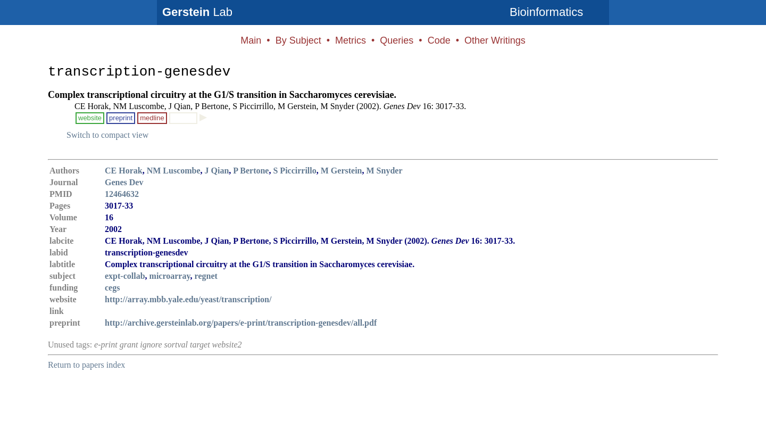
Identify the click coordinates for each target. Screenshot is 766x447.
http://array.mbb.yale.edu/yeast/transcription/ (188, 299)
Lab (197, 12)
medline (152, 118)
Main (250, 40)
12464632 (122, 193)
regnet (206, 275)
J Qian (217, 170)
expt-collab (125, 275)
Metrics (350, 40)
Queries (396, 40)
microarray (169, 275)
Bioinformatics (546, 12)
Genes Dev (124, 182)
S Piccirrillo (294, 170)
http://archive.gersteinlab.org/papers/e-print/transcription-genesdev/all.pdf (241, 322)
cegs (112, 287)
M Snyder (385, 170)
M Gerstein (341, 170)
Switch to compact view (107, 134)
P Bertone (251, 170)
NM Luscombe (174, 170)
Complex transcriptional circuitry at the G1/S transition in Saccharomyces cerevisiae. (222, 94)
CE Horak (124, 170)
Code (439, 40)
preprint (120, 118)
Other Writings (495, 40)
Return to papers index (86, 364)
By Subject (298, 40)
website (90, 118)
